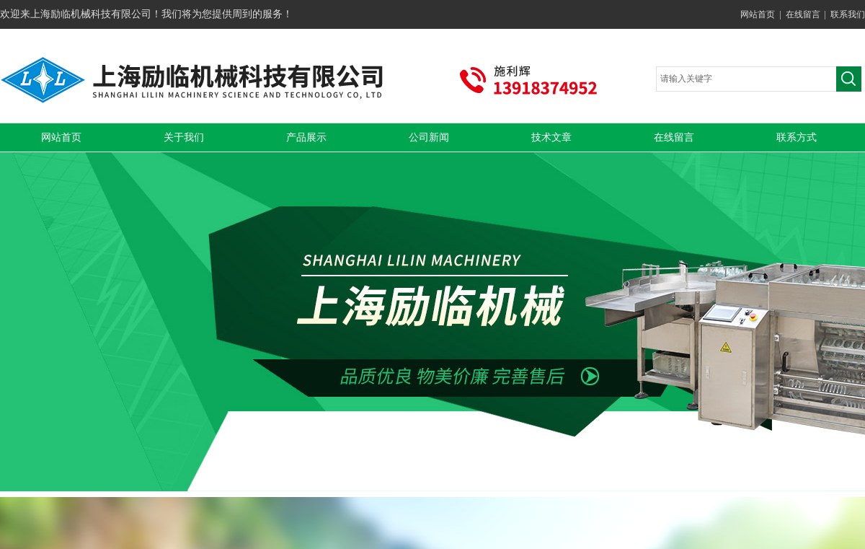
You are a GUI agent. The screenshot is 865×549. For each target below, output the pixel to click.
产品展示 (306, 137)
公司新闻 (429, 137)
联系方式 (796, 137)
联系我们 (847, 14)
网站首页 (757, 14)
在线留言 (803, 14)
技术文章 (551, 137)
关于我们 (184, 137)
